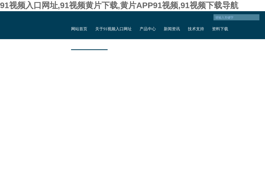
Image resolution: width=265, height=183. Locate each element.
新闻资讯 (172, 29)
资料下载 (220, 29)
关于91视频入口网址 (113, 29)
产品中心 (148, 29)
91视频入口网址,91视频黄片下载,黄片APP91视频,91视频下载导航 (119, 5)
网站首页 (79, 29)
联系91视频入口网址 (89, 44)
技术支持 (196, 29)
